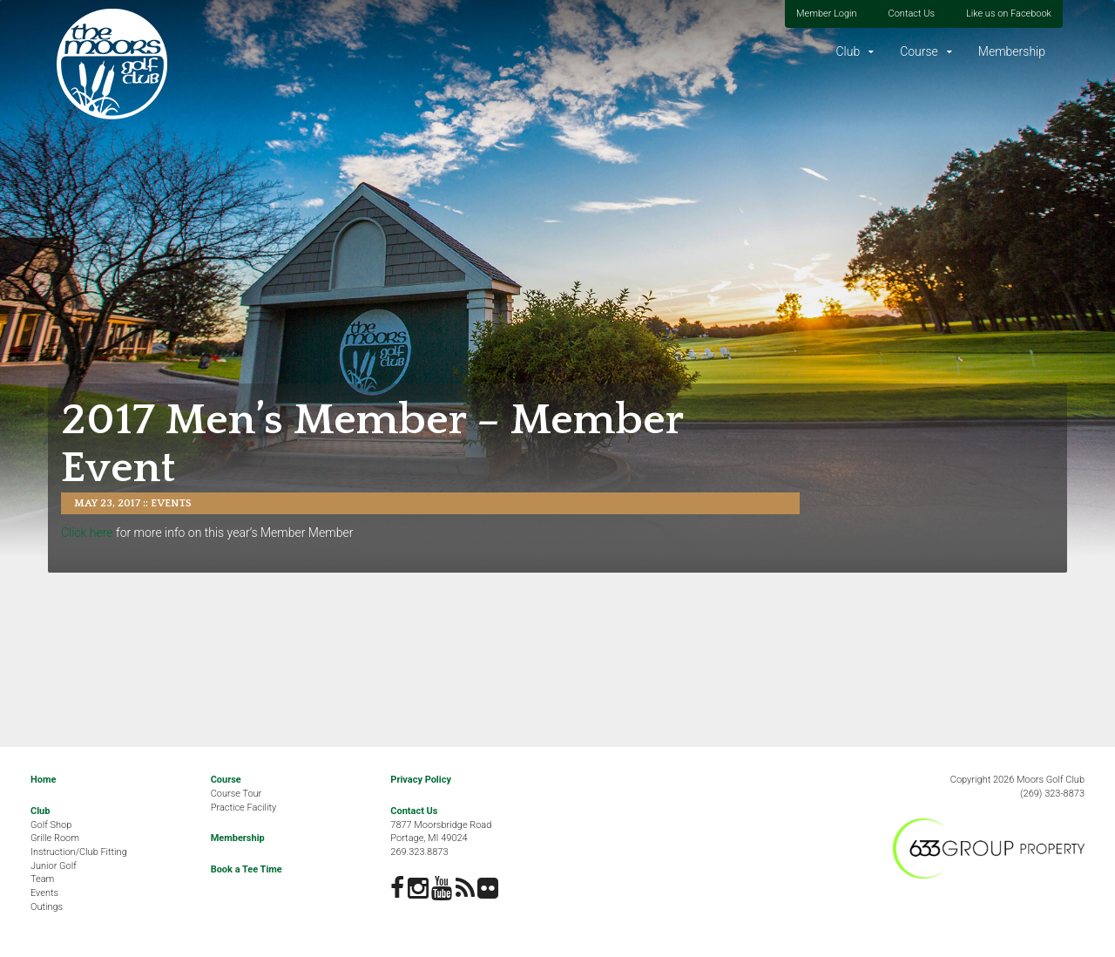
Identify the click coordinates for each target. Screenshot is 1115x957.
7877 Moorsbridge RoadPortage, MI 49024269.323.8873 (440, 838)
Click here (87, 533)
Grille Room (54, 838)
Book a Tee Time (246, 869)
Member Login (826, 13)
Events (171, 503)
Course (919, 51)
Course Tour (236, 793)
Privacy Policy (420, 779)
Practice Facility (244, 807)
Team (42, 879)
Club (847, 51)
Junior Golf (53, 866)
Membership (1011, 51)
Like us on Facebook (1008, 13)
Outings (46, 907)
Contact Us (912, 13)
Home (43, 779)
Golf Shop (50, 825)
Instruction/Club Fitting (78, 852)
